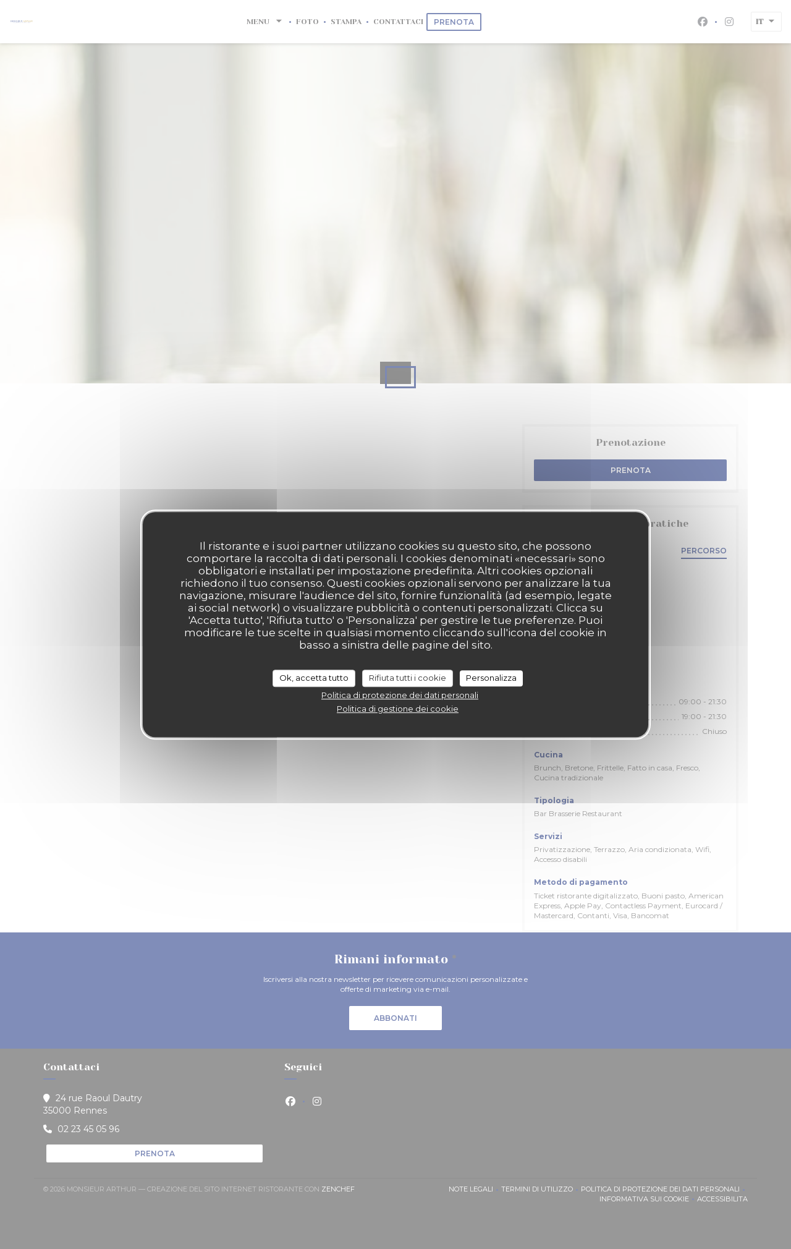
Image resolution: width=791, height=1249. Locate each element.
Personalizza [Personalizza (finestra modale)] (491, 678)
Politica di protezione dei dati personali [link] (399, 695)
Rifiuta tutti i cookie (407, 678)
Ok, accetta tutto (314, 678)
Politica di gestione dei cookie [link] (398, 709)
